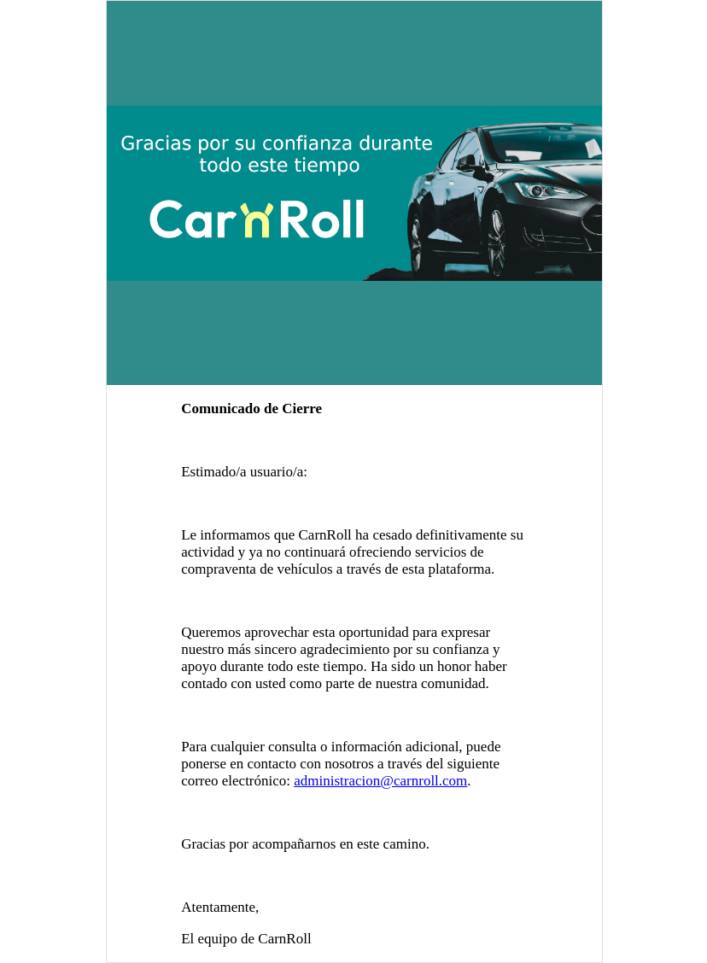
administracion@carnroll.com (380, 781)
